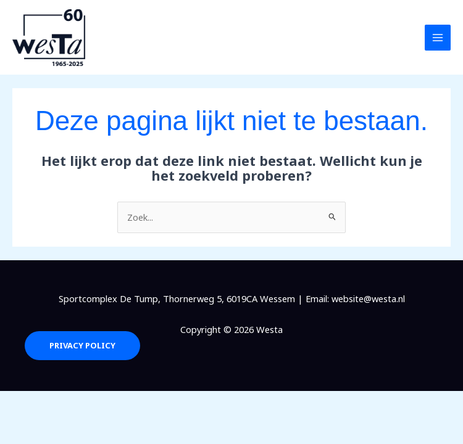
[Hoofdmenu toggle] (438, 38)
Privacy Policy (81, 346)
